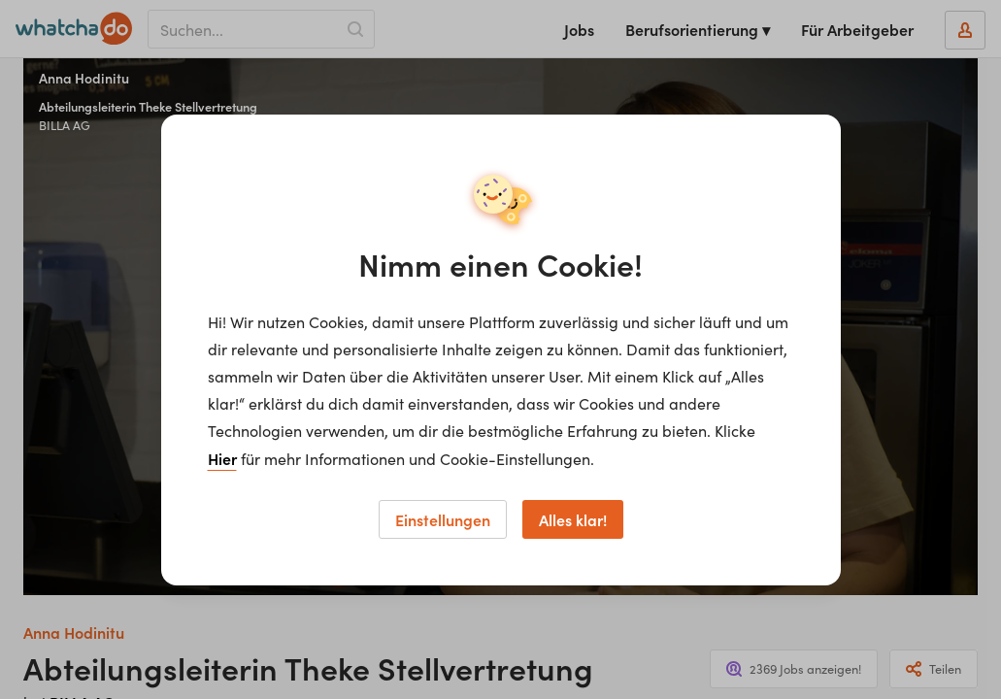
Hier (222, 458)
